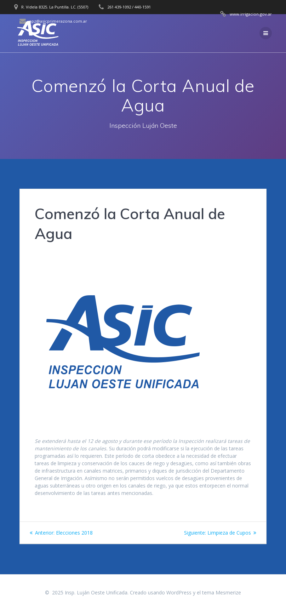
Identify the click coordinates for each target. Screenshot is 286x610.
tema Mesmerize (221, 592)
